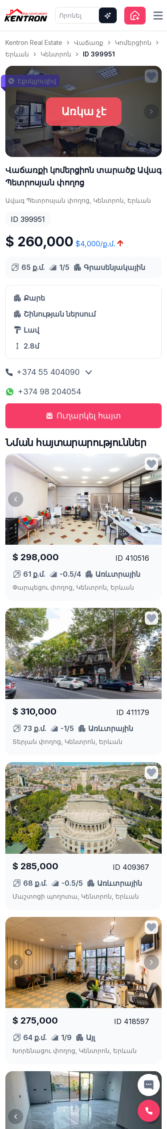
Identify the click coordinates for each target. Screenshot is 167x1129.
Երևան (17, 54)
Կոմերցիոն (133, 42)
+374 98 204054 (43, 391)
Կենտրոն (56, 54)
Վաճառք (88, 42)
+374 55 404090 (42, 372)
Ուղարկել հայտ (83, 415)
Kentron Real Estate (33, 42)
